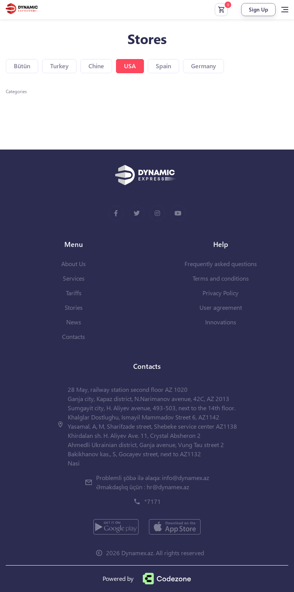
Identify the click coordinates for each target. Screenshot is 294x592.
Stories (74, 307)
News (73, 322)
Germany (203, 66)
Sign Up (258, 9)
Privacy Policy (220, 293)
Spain (163, 66)
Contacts (73, 336)
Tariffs (74, 293)
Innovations (220, 322)
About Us (73, 264)
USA (130, 66)
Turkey (59, 66)
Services (74, 278)
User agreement (220, 307)
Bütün (22, 66)
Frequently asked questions (221, 264)
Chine (96, 66)
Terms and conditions (221, 278)
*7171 (152, 501)
